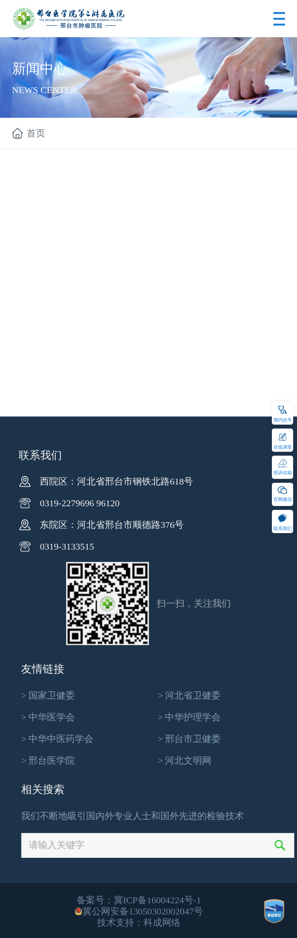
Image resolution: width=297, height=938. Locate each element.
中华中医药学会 (181, 739)
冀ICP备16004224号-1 (157, 926)
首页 (36, 134)
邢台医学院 (172, 761)
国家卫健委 (172, 695)
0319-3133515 (67, 647)
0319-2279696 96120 (79, 603)
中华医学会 (172, 717)
